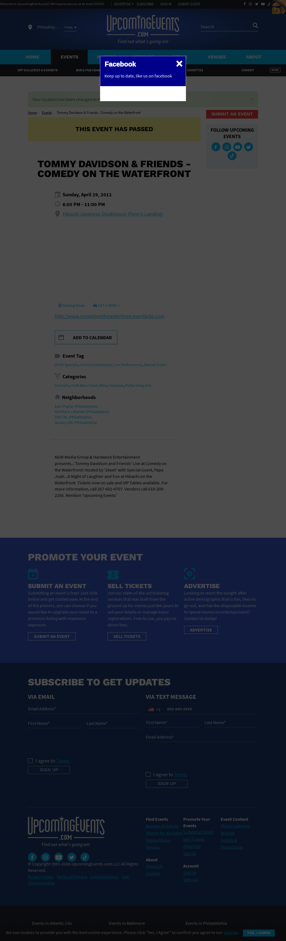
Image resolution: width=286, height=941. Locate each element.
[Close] (179, 63)
